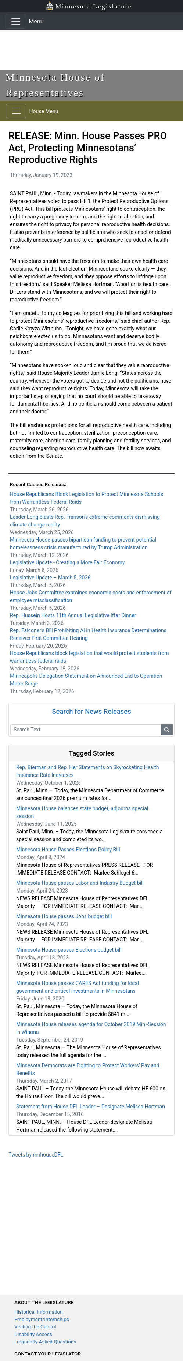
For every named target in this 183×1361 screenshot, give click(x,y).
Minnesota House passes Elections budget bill (69, 950)
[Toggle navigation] (16, 21)
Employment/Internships (41, 1319)
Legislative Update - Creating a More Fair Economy (67, 562)
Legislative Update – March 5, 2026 (50, 577)
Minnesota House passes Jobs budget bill (64, 916)
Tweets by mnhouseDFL (35, 1155)
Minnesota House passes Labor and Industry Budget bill (80, 883)
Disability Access (33, 1334)
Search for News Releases (91, 711)
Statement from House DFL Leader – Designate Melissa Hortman (90, 1107)
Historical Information (38, 1312)
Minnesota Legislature (89, 5)
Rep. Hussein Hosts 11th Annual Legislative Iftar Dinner (73, 615)
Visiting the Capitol (35, 1326)
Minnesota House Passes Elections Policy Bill (68, 850)
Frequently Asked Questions (45, 1341)
